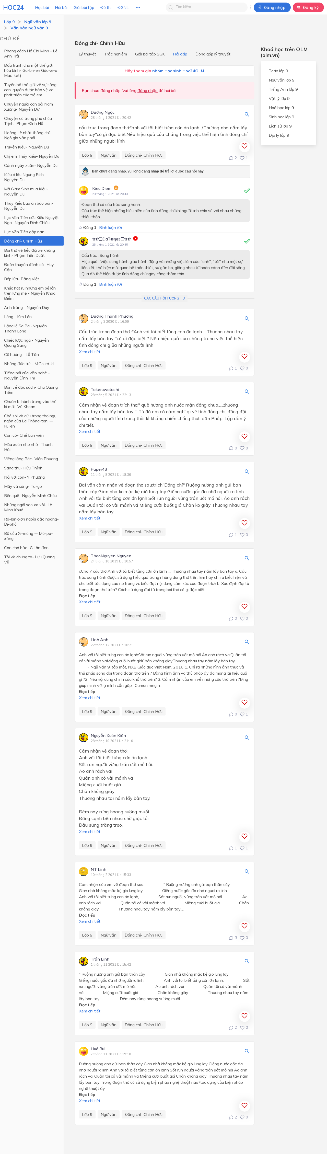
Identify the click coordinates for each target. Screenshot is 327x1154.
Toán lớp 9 (278, 70)
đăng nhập (147, 90)
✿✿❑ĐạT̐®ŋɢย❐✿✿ (111, 238)
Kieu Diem (101, 188)
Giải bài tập (84, 7)
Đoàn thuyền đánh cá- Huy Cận (29, 267)
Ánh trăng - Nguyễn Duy (26, 307)
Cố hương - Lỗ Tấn (21, 354)
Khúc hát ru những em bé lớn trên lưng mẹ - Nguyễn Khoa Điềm (30, 293)
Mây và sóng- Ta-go (23, 486)
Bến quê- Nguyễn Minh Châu (30, 495)
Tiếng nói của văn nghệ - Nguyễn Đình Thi (27, 375)
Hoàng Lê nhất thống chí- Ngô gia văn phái (27, 135)
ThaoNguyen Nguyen (111, 556)
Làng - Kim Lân (18, 316)
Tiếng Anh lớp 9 (283, 89)
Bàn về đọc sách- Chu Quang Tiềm (31, 390)
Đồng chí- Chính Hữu (23, 241)
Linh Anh (99, 640)
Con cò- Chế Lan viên (24, 435)
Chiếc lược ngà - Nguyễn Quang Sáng (26, 343)
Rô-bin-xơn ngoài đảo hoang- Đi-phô (31, 521)
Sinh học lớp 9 (281, 116)
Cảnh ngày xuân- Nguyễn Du (30, 165)
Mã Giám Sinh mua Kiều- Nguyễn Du (26, 191)
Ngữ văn (108, 155)
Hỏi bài (61, 7)
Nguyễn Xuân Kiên (108, 735)
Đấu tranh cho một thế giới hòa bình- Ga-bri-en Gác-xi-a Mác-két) (30, 70)
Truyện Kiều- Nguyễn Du (26, 146)
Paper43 (99, 469)
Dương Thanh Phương (112, 316)
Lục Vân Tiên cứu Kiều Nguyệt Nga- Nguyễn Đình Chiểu (31, 220)
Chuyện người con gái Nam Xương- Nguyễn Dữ (28, 106)
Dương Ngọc (102, 112)
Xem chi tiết (89, 351)
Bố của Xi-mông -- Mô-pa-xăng (28, 536)
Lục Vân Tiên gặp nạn (24, 231)
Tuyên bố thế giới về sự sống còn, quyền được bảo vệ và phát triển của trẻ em (30, 89)
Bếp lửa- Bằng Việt (21, 278)
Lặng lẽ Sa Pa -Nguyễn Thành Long (25, 328)
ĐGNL (123, 7)
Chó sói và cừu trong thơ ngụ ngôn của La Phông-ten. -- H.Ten (30, 421)
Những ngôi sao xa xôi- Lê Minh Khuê (28, 507)
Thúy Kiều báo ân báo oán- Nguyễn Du (28, 206)
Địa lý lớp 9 (279, 135)
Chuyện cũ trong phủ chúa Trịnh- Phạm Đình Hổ (28, 121)
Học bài (42, 7)
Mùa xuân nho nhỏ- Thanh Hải (28, 447)
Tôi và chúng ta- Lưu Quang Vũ (29, 559)
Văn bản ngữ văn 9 (29, 27)
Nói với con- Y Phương (24, 477)
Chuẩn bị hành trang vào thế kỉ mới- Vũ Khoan (30, 404)
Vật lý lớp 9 (279, 98)
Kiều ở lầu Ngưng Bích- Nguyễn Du (24, 177)
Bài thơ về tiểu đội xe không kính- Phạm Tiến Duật (29, 253)
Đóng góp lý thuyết (212, 53)
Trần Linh (100, 959)
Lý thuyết (87, 53)
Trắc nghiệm (115, 53)
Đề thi (105, 7)
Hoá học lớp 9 (281, 107)
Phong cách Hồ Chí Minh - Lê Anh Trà (30, 53)
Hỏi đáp (180, 53)
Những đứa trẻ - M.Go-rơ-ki (29, 363)
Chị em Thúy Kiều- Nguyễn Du (31, 156)
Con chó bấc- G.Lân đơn (26, 547)
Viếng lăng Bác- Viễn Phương (31, 458)
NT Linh (98, 869)
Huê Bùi (98, 1049)
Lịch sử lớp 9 (280, 126)
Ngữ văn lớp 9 (37, 21)
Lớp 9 (9, 21)
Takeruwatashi (105, 389)
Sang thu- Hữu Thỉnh (23, 467)
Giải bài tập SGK (150, 53)
